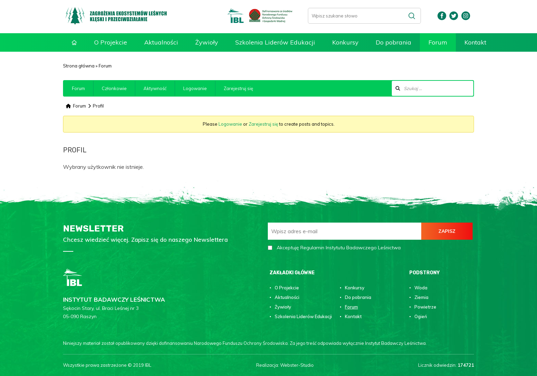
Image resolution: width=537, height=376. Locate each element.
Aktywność (154, 88)
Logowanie (195, 88)
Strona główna (74, 42)
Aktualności (161, 42)
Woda (420, 287)
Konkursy (345, 42)
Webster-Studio (297, 365)
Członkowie (114, 88)
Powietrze (425, 307)
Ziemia (421, 297)
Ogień (420, 316)
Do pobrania (393, 42)
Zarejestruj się (238, 88)
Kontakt (475, 42)
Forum (437, 42)
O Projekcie (110, 42)
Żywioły (206, 42)
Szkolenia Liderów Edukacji (275, 42)
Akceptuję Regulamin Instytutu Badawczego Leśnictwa (339, 248)
